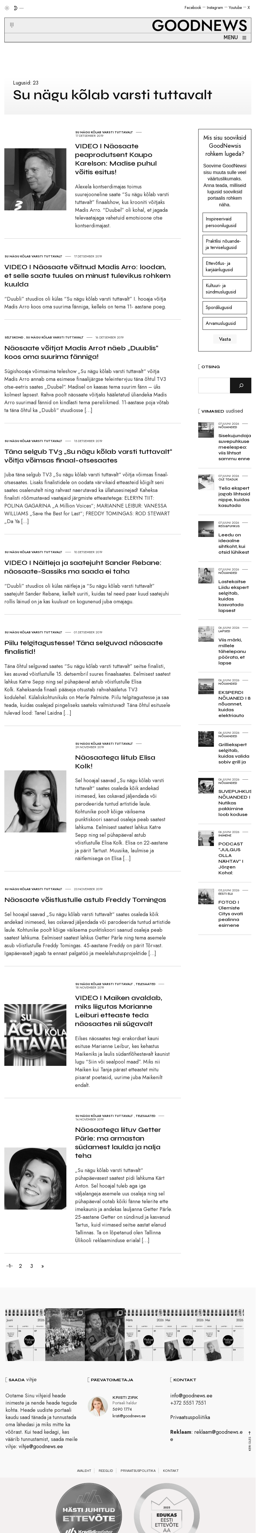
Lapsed (224, 631)
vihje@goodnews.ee (41, 1446)
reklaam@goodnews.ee (206, 1435)
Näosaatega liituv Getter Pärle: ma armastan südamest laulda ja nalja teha (118, 1143)
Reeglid (106, 1471)
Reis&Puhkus (229, 526)
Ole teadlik (228, 479)
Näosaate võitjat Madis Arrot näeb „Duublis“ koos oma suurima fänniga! (81, 352)
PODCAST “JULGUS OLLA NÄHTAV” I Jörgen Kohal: (230, 858)
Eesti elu (225, 893)
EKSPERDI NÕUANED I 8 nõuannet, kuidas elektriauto (234, 704)
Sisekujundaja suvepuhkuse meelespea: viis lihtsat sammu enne (234, 447)
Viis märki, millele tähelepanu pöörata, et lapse (232, 651)
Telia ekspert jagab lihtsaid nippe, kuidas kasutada (234, 496)
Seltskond (14, 337)
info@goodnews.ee (191, 1395)
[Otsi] (240, 385)
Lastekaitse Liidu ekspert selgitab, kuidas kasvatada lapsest (233, 596)
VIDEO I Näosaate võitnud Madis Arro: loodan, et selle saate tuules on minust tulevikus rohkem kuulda (87, 276)
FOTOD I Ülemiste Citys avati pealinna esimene (230, 913)
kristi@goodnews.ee (129, 1416)
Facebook (193, 7)
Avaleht (84, 1471)
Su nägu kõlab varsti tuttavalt (104, 132)
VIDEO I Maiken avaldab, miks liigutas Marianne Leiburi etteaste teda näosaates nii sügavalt (118, 1011)
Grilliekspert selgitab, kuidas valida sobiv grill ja (233, 753)
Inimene (224, 835)
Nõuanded (227, 427)
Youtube (235, 7)
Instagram (215, 7)
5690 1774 (122, 1409)
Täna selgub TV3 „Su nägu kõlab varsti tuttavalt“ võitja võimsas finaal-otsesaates (88, 456)
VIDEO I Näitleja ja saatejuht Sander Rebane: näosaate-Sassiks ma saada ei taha (83, 567)
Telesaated (146, 984)
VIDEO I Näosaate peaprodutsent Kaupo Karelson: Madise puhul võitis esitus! (116, 159)
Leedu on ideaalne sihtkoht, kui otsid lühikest (233, 543)
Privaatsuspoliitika (190, 1417)
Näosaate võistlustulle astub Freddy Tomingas (85, 900)
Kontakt (171, 1471)
